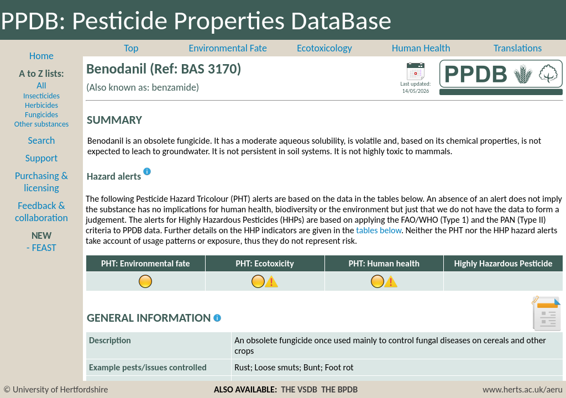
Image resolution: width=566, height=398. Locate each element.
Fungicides (41, 114)
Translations (518, 48)
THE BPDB (339, 389)
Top (131, 48)
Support (41, 158)
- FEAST (41, 248)
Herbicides (41, 105)
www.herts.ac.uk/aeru (523, 389)
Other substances (41, 124)
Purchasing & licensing (41, 182)
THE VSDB (299, 389)
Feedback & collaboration (41, 212)
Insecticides (41, 96)
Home (41, 56)
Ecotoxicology (324, 48)
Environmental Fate (227, 48)
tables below (378, 230)
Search (41, 140)
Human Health (421, 48)
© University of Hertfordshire (55, 389)
